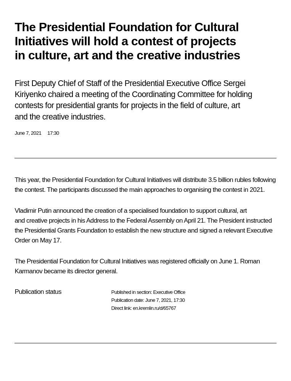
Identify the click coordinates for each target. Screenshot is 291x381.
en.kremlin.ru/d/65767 (154, 308)
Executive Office (169, 292)
